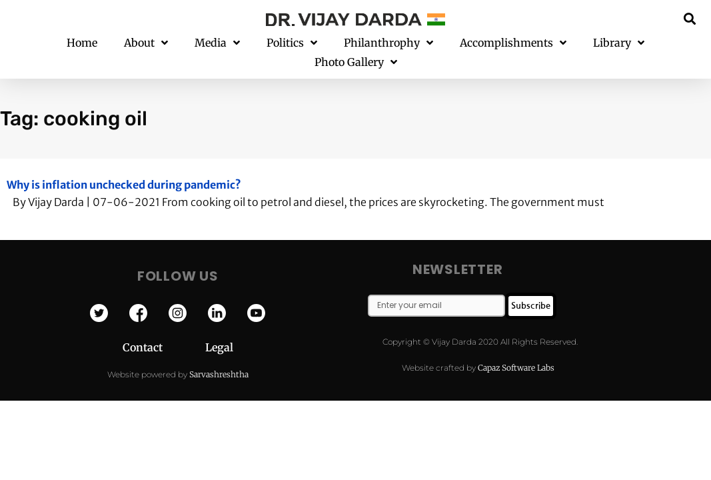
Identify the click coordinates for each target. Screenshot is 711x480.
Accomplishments (513, 43)
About (146, 43)
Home (82, 42)
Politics (292, 43)
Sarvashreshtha (219, 355)
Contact (164, 328)
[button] (690, 18)
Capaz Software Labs (516, 348)
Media (217, 43)
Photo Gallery (356, 62)
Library (618, 43)
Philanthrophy (388, 43)
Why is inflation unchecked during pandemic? (124, 165)
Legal (219, 328)
